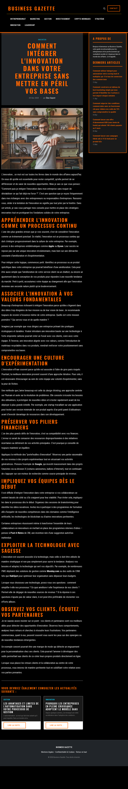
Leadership (30, 25)
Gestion (48, 19)
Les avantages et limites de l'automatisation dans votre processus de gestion (21, 708)
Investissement (63, 19)
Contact (114, 8)
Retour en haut (81, 752)
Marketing (35, 19)
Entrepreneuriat (18, 19)
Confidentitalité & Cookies (64, 752)
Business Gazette (31, 8)
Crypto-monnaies (82, 19)
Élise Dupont (50, 98)
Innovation (15, 25)
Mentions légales (47, 752)
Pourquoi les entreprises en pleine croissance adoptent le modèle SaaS (62, 706)
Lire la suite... (15, 725)
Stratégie (99, 19)
